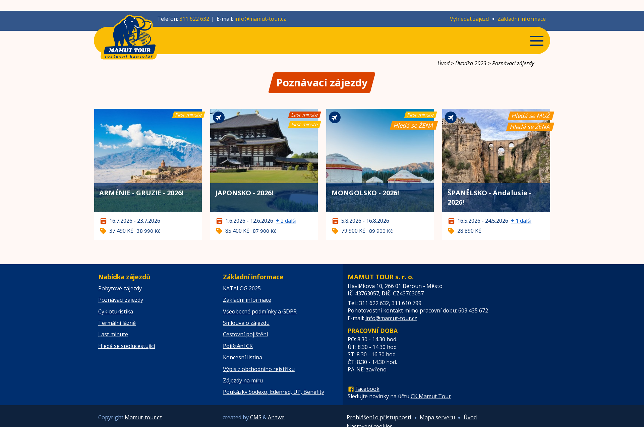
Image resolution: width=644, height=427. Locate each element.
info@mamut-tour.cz (260, 18)
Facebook (367, 389)
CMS (255, 417)
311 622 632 (194, 18)
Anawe (276, 417)
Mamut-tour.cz (143, 417)
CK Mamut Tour (431, 396)
